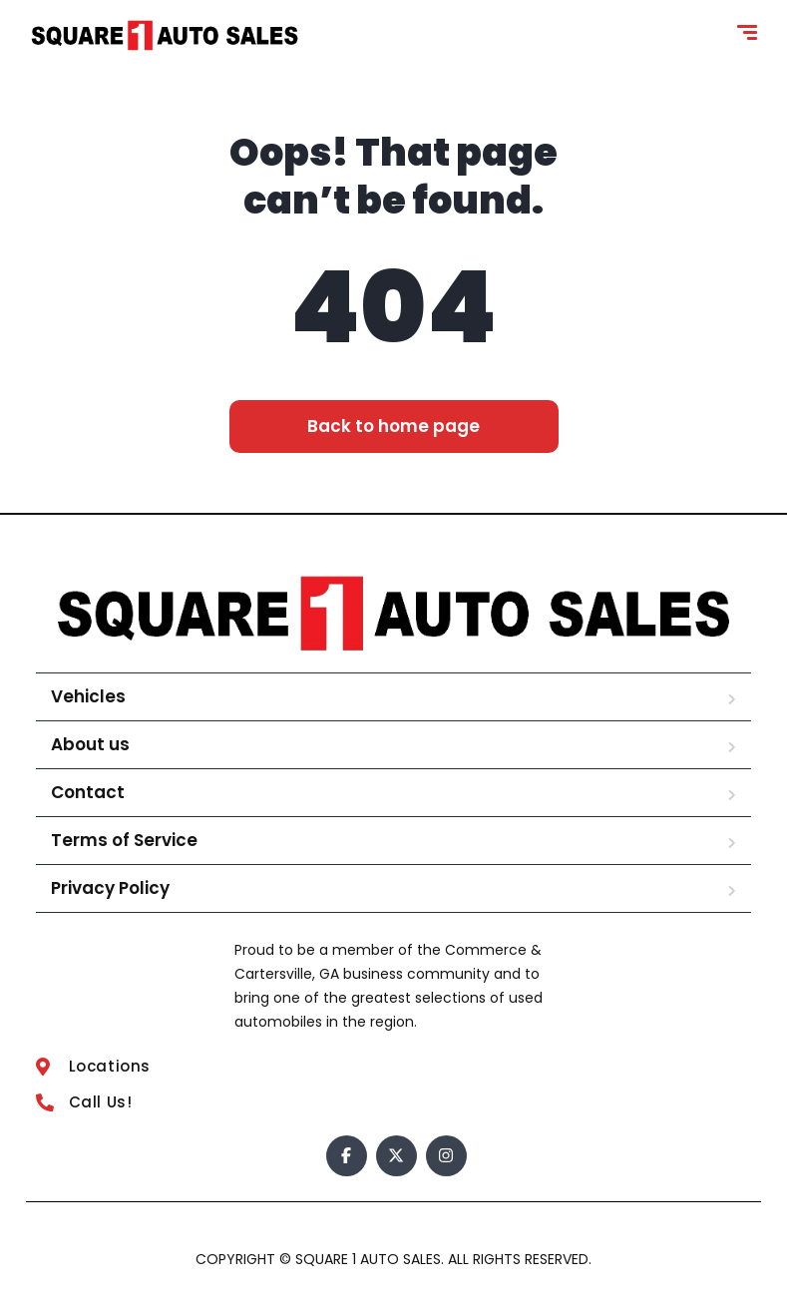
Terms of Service (124, 840)
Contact (88, 792)
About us (90, 744)
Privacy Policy (110, 888)
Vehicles (88, 696)
